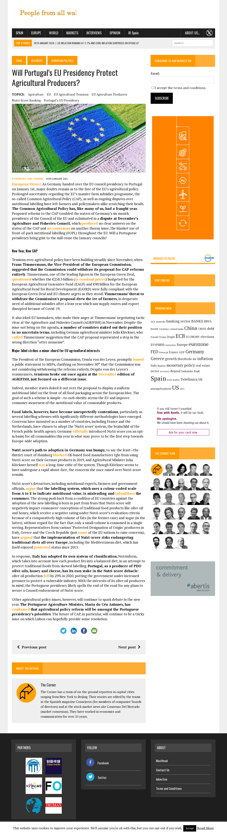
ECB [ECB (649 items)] (180, 336)
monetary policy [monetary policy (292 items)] (181, 365)
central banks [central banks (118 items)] (177, 328)
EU (48, 94)
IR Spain (133, 32)
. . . (210, 32)
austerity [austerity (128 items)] (161, 321)
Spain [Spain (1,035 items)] (158, 378)
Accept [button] (190, 828)
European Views (25, 184)
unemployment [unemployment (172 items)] (161, 389)
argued (26, 537)
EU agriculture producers (109, 94)
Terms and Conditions (169, 789)
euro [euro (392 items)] (160, 344)
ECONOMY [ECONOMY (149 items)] (193, 337)
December (84, 374)
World (53, 32)
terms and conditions (189, 87)
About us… (192, 32)
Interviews (93, 32)
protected (41, 547)
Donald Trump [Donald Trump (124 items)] (158, 336)
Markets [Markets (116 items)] (162, 365)
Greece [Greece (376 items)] (157, 359)
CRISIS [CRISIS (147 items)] (202, 329)
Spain (19, 32)
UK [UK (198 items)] (200, 380)
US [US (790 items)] (175, 388)
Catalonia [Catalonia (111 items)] (164, 329)
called (16, 337)
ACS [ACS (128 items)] (153, 321)
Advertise (161, 779)
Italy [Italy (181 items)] (154, 365)
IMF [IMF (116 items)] (195, 359)
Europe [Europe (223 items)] (182, 344)
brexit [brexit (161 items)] (154, 329)
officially (79, 431)
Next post (129, 647)
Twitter (96, 777)
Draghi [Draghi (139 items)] (171, 337)
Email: (155, 73)
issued (137, 359)
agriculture (35, 94)
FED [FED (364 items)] (154, 352)
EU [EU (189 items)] (153, 345)
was (41, 465)
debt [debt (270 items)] (211, 328)
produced (61, 223)
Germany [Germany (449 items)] (195, 352)
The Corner (34, 179)
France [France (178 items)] (173, 352)
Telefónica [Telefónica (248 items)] (189, 379)
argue (30, 488)
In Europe (36, 60)
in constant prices (89, 279)
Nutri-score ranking (25, 100)
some (82, 532)
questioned (21, 279)
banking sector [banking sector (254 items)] (179, 321)
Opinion (114, 32)
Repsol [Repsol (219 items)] (176, 371)
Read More (205, 828)
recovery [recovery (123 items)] (165, 371)
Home (18, 60)
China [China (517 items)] (191, 328)
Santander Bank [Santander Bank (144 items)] (190, 371)
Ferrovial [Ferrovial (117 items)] (163, 352)
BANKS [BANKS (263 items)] (197, 321)
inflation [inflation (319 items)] (205, 359)
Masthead (162, 761)
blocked (59, 455)
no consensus (22, 228)
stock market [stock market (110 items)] (173, 380)
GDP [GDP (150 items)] (182, 352)
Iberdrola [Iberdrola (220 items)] (185, 359)
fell (46, 576)
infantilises (115, 493)
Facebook (97, 763)
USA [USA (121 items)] (182, 388)
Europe (35, 32)
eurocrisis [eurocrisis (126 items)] (170, 345)
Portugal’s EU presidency (61, 100)
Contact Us (162, 770)
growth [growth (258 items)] (171, 359)
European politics (63, 60)
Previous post (31, 647)
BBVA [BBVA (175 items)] (208, 321)
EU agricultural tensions (70, 94)
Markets (72, 32)
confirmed (20, 609)
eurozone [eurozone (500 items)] (199, 344)
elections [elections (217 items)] (207, 336)
